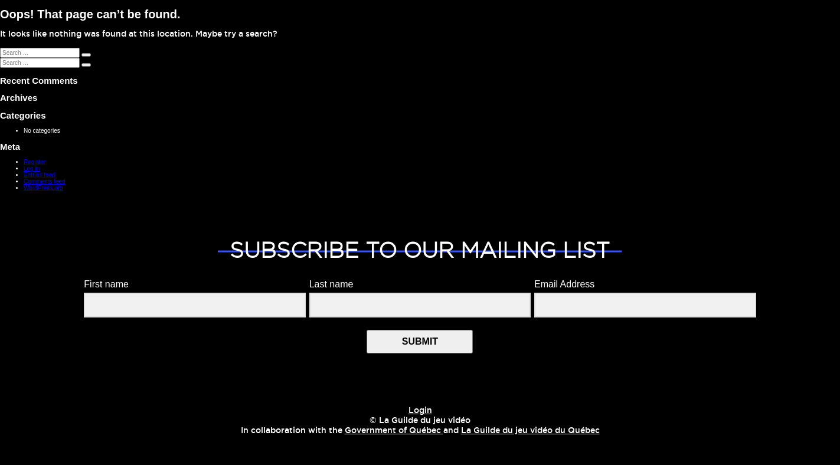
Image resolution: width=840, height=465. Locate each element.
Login (420, 411)
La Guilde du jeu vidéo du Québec (530, 431)
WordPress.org (43, 188)
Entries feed (39, 175)
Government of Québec (394, 431)
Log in (32, 168)
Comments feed (45, 181)
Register (34, 162)
